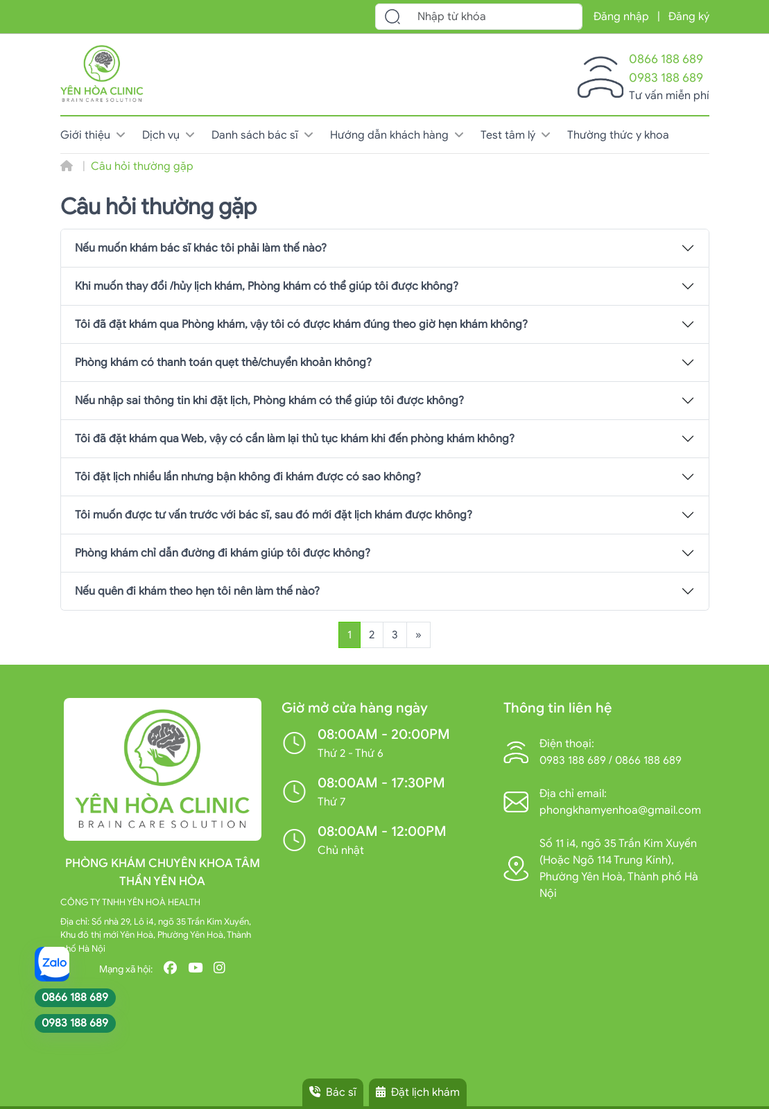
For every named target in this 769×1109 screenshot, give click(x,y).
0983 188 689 (666, 77)
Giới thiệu (93, 135)
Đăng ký (688, 17)
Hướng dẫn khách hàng (397, 135)
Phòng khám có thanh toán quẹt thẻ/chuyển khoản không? (223, 362)
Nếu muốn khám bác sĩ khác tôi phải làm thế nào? (201, 248)
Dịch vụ (168, 135)
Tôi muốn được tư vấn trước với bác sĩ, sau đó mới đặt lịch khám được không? (273, 515)
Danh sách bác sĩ (262, 135)
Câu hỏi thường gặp (142, 166)
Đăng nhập (621, 17)
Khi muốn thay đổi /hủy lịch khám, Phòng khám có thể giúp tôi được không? (266, 286)
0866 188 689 (666, 59)
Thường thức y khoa (618, 135)
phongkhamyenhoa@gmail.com (620, 810)
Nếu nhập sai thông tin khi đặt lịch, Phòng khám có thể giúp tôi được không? (269, 401)
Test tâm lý (516, 135)
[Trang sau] (418, 635)
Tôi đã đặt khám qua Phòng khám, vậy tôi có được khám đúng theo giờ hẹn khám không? (301, 324)
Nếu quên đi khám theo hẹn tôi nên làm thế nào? (197, 591)
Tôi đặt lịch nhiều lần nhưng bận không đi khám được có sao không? (248, 477)
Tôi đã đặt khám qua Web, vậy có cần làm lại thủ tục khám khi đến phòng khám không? (295, 439)
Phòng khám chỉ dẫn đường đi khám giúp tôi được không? (222, 553)
